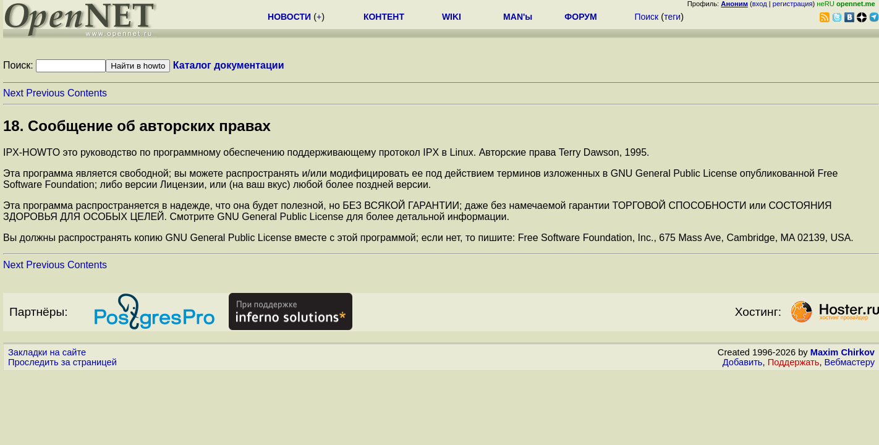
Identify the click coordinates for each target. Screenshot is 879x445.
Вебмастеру (850, 362)
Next (13, 93)
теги (672, 17)
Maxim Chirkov (842, 352)
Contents (87, 93)
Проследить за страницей (62, 362)
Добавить (743, 362)
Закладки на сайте (47, 352)
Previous (45, 93)
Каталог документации (228, 65)
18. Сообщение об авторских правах (137, 125)
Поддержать (794, 362)
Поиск (646, 17)
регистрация (793, 3)
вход (759, 3)
